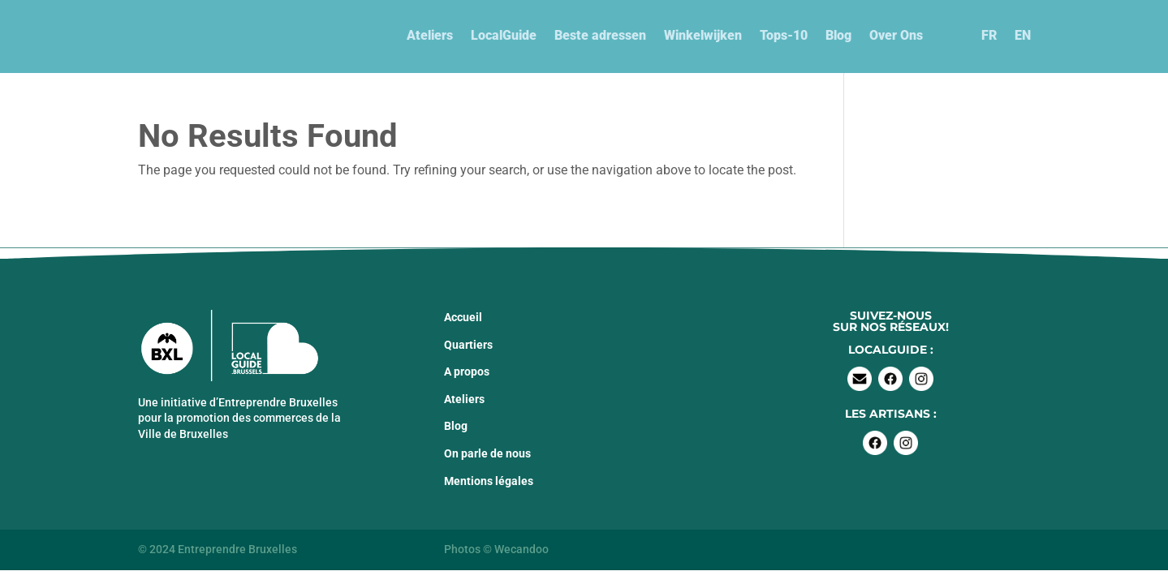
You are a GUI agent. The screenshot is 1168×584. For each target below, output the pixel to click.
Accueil (463, 317)
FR (989, 35)
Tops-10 (784, 35)
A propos (466, 371)
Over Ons (896, 35)
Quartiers (468, 344)
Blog (838, 35)
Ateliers (430, 35)
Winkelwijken (703, 35)
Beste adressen (600, 35)
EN (1023, 35)
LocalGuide (504, 35)
